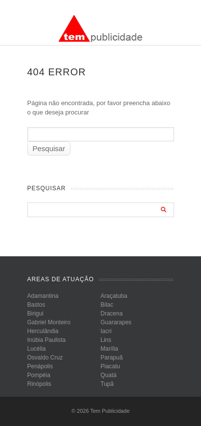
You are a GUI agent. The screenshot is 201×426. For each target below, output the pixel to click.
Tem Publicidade (110, 411)
